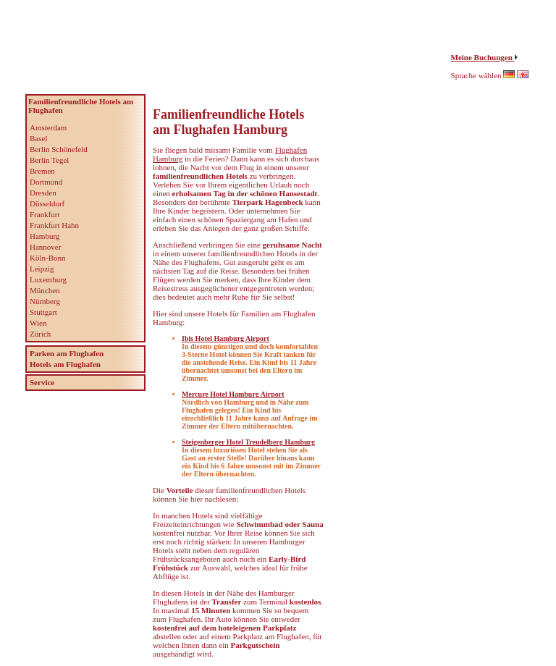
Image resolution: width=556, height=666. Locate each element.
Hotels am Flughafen (65, 364)
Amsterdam (48, 127)
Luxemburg (48, 279)
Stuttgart (43, 312)
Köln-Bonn (48, 257)
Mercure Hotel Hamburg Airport (233, 394)
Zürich (40, 333)
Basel (38, 138)
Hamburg (44, 236)
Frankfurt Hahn (54, 225)
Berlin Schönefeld (59, 149)
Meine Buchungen (483, 57)
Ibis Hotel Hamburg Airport (225, 338)
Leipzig (42, 268)
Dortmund (46, 181)
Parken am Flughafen (67, 353)
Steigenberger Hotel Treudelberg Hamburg (248, 442)
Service (42, 382)
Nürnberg (45, 301)
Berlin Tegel (49, 160)
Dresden (43, 192)
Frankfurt (45, 214)
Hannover (45, 247)
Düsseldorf (47, 203)
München (45, 290)
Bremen (42, 170)
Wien (38, 323)
